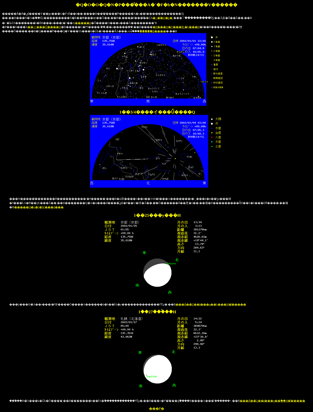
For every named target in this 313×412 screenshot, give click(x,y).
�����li (83, 23)
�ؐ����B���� (153, 31)
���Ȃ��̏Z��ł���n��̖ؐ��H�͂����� (272, 400)
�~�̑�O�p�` (163, 17)
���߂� (156, 408)
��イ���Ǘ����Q (44, 27)
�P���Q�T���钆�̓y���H (176, 27)
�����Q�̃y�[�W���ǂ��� (39, 207)
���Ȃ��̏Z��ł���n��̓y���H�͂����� (211, 304)
